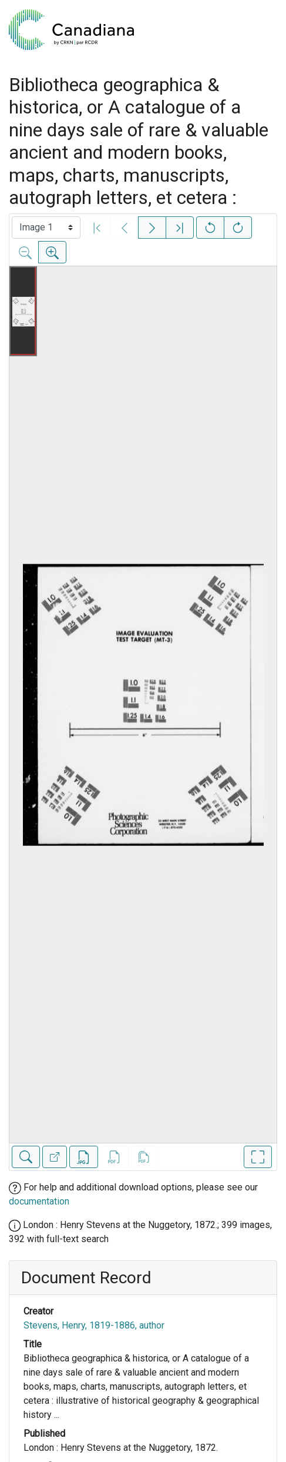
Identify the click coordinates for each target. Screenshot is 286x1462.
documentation (39, 1201)
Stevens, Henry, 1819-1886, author (93, 1325)
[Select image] (46, 227)
